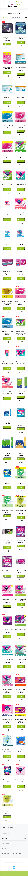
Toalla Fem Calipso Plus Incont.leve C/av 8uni (7, 750)
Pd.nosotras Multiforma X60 (7, 213)
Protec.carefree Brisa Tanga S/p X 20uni (7, 272)
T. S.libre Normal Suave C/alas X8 (20, 453)
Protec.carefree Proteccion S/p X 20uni (21, 272)
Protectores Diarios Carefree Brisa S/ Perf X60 (7, 362)
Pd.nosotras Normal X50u (20, 243)
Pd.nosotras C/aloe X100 (20, 156)
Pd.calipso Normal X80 (7, 156)
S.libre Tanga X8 (7, 422)
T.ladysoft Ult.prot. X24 (21, 571)
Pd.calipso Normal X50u (21, 126)
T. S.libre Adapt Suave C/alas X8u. (7, 453)
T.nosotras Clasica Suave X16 (7, 600)
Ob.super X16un (20, 97)
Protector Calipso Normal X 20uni (20, 302)
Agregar (8, 44)
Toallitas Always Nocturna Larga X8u (7, 780)
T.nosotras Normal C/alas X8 (7, 660)
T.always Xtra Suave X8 (7, 482)
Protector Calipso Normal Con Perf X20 (7, 332)
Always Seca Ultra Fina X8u (20, 37)
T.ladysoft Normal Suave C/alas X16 (7, 541)
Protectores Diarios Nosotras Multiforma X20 (7, 392)
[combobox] (16, 17)
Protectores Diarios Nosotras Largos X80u (20, 362)
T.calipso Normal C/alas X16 (20, 482)
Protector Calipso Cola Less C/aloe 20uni (7, 302)
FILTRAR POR (6, 17)
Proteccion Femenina (11, 9)
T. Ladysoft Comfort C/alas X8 (20, 422)
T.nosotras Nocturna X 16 (20, 629)
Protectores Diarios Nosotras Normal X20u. (21, 332)
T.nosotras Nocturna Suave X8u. (7, 630)
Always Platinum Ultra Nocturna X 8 (7, 38)
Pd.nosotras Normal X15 (7, 243)
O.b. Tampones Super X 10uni (21, 68)
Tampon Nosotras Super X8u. (20, 690)
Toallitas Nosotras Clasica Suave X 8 (20, 780)
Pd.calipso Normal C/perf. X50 (7, 126)
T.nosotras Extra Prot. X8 (20, 599)
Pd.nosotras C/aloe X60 (7, 184)
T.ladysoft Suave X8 (20, 541)
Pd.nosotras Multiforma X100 (21, 213)
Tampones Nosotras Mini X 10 (7, 720)
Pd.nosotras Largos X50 (21, 184)
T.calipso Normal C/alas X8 (7, 511)
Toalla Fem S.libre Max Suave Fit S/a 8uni (20, 750)
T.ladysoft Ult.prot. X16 (7, 571)
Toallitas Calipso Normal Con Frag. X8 (7, 810)
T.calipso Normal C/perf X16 (21, 511)
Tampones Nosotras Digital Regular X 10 (20, 720)
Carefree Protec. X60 (7, 67)
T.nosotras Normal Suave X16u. (20, 660)
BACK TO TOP (14, 873)
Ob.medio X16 (7, 97)
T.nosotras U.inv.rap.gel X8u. (7, 690)
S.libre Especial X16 (21, 392)
